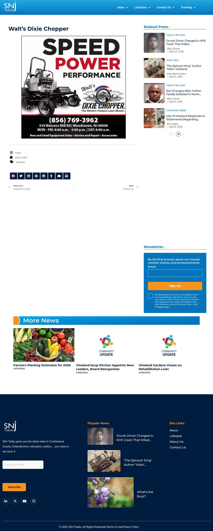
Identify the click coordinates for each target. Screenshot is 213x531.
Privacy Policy (163, 307)
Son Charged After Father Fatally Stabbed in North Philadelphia (183, 92)
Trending (188, 7)
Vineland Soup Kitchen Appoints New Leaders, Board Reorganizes (105, 367)
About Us (176, 442)
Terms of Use (118, 520)
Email (152, 266)
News (123, 7)
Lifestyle (176, 436)
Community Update (176, 110)
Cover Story (172, 60)
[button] (13, 176)
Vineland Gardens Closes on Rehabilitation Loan (160, 367)
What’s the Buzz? (126, 468)
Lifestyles (142, 7)
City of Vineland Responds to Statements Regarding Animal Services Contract (185, 117)
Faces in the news (175, 35)
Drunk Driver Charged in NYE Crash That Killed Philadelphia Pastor (186, 42)
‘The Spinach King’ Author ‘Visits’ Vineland (184, 67)
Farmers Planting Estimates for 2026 (42, 365)
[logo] (10, 7)
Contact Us (165, 7)
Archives (21, 162)
